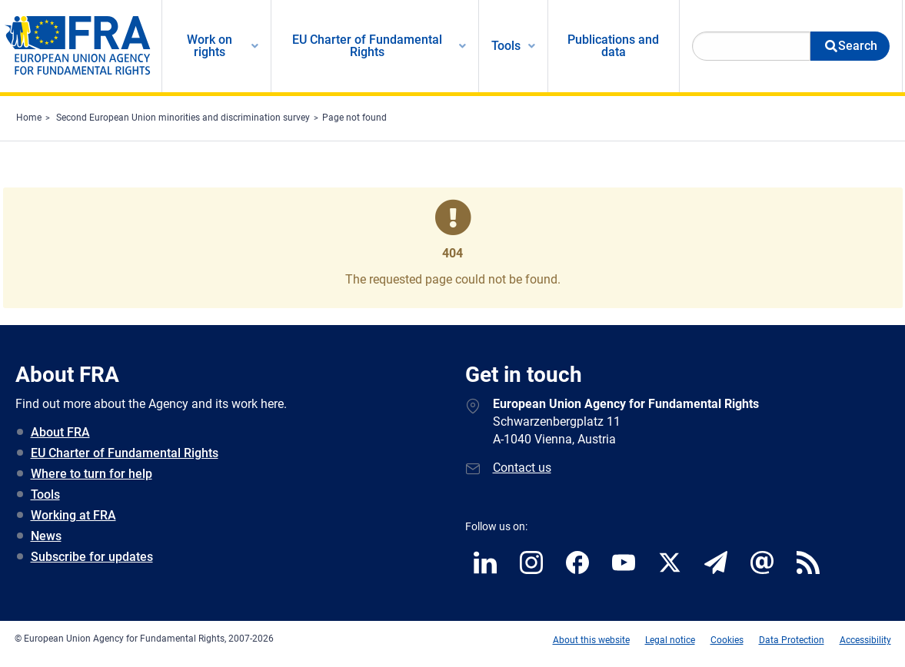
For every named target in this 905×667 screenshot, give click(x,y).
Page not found (354, 117)
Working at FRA (73, 515)
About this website (591, 640)
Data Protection (791, 640)
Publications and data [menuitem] (613, 45)
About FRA (60, 432)
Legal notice (670, 640)
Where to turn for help (91, 473)
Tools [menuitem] (506, 45)
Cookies (727, 640)
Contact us (522, 467)
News (46, 536)
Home (29, 117)
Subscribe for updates (92, 556)
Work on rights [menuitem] (209, 45)
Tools (45, 494)
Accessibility (865, 640)
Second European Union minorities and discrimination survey (183, 117)
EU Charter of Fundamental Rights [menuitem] (367, 45)
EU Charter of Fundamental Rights (124, 453)
